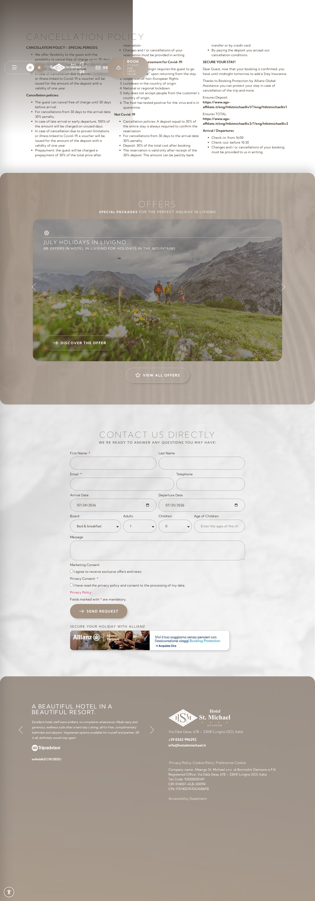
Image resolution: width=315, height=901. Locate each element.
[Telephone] (210, 484)
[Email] (122, 484)
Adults (128, 516)
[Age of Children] (219, 526)
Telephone (184, 474)
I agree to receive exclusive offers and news (107, 571)
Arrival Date (79, 495)
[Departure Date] (202, 505)
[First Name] (113, 463)
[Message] (157, 550)
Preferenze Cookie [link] (231, 762)
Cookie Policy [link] (203, 762)
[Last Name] (202, 463)
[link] (14, 67)
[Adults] (139, 526)
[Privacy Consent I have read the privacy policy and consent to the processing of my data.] (71, 584)
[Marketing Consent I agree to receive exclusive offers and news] (71, 571)
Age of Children (206, 516)
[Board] (95, 526)
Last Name (167, 453)
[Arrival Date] (113, 505)
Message (76, 537)
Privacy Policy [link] (80, 592)
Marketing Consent (85, 565)
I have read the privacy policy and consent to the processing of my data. (129, 585)
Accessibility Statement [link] (187, 798)
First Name (79, 453)
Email (74, 474)
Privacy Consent (83, 578)
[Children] (175, 526)
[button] (30, 67)
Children (165, 516)
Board (74, 516)
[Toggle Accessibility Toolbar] (9, 892)
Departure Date (171, 495)
